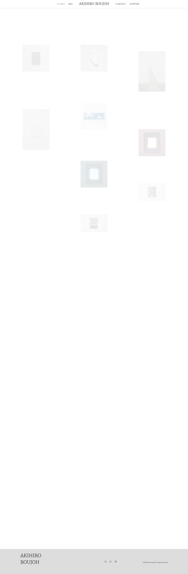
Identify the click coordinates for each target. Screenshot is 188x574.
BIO (71, 3)
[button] (105, 562)
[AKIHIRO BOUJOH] (94, 4)
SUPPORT (135, 3)
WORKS (61, 3)
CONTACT (120, 3)
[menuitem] (61, 4)
